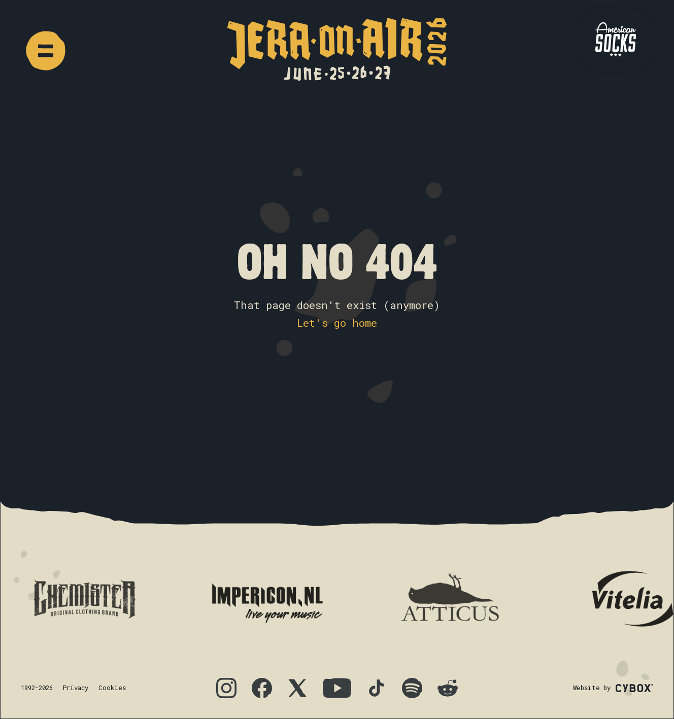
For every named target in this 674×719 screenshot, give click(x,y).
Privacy (75, 687)
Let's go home (337, 323)
